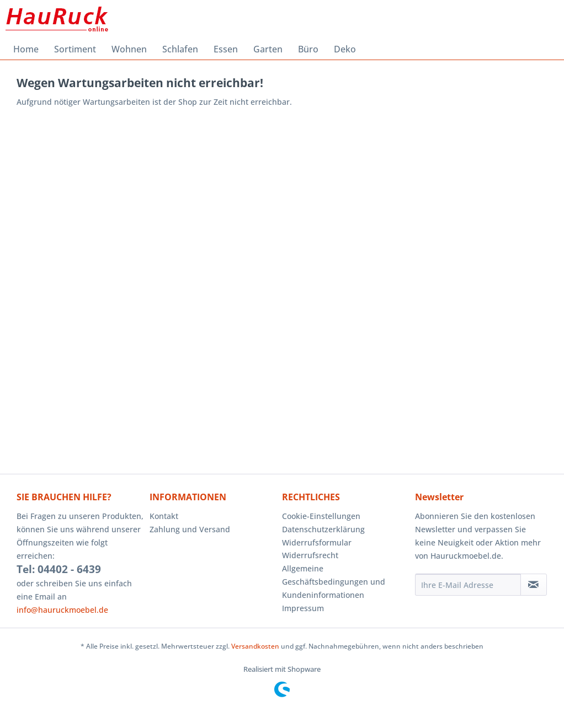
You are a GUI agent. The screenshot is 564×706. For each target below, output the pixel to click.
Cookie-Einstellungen (321, 516)
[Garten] (268, 49)
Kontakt (164, 516)
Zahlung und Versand (190, 529)
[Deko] (345, 49)
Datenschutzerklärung (323, 529)
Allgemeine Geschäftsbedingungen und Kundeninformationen (333, 581)
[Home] (26, 49)
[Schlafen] (180, 49)
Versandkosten (255, 646)
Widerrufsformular (317, 542)
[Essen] (226, 49)
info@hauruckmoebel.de (62, 610)
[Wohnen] (129, 49)
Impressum (303, 608)
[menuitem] (26, 49)
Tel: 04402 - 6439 (59, 569)
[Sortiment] (75, 49)
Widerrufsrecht (310, 555)
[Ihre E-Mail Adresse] (468, 585)
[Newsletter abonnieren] (533, 585)
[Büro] (308, 49)
